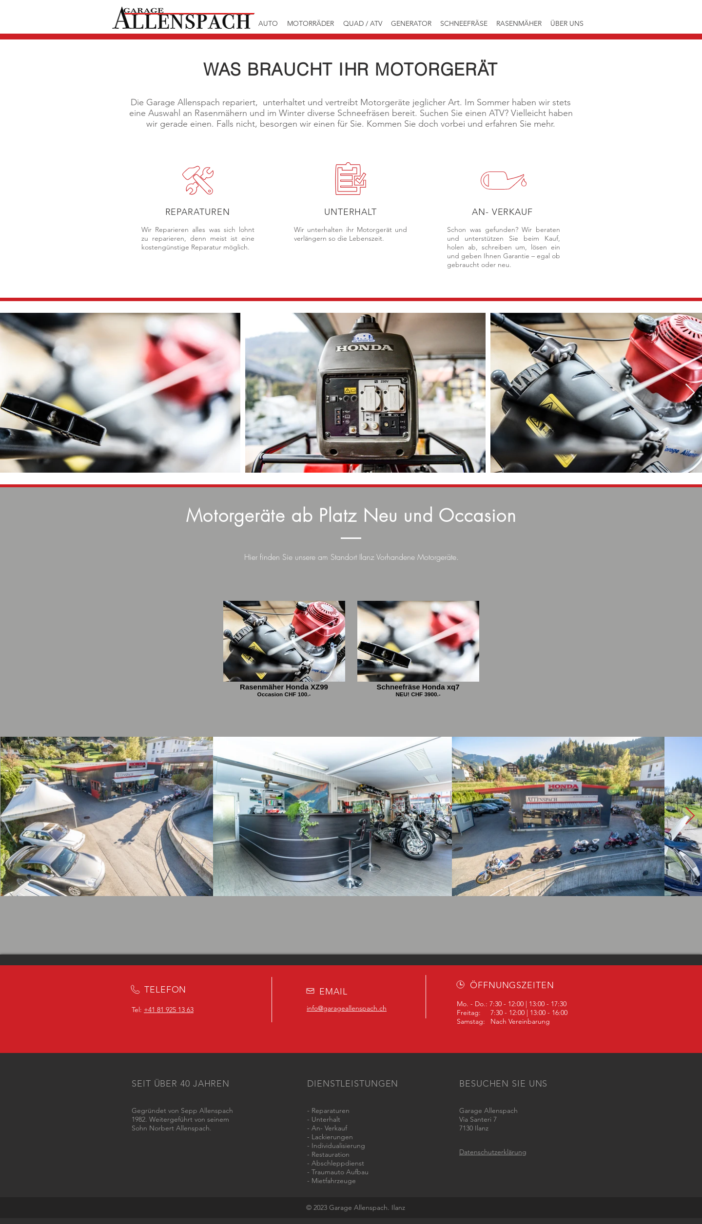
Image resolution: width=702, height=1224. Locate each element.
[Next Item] (690, 392)
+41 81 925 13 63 (169, 1009)
